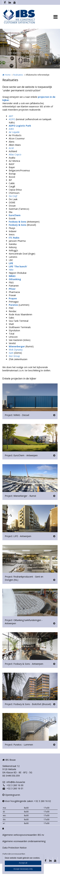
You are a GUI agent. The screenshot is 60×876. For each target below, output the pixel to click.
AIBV (11, 128)
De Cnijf (13, 196)
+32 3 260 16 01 (12, 788)
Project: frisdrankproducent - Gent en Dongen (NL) (24, 578)
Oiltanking (15, 279)
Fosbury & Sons (17, 221)
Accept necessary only (23, 869)
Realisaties (18, 74)
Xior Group (14, 356)
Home (8, 74)
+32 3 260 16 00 (12, 785)
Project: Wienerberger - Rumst (20, 495)
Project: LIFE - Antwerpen (18, 536)
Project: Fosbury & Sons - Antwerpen (24, 663)
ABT (11, 116)
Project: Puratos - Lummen (19, 744)
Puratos (13, 304)
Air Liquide (14, 132)
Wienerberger (17, 346)
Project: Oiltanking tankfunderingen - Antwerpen (24, 622)
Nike (11, 269)
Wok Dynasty (16, 349)
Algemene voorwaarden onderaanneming (23, 841)
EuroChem (14, 215)
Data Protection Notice (14, 847)
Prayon (13, 298)
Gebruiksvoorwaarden (13, 854)
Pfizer (12, 288)
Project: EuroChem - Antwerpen (21, 455)
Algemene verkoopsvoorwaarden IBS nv (23, 834)
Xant (11, 352)
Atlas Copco (15, 154)
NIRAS (12, 276)
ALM (11, 148)
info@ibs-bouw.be (13, 782)
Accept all (23, 863)
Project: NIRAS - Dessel (17, 415)
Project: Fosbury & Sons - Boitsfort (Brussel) (28, 704)
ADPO (12, 119)
